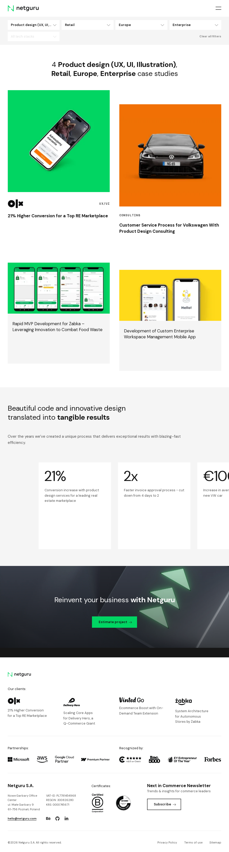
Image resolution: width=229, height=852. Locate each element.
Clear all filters (210, 36)
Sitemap (215, 842)
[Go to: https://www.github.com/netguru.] (57, 818)
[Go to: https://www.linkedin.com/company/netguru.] (66, 818)
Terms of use (193, 842)
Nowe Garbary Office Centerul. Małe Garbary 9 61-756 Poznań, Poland (24, 802)
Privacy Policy (167, 842)
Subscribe (165, 804)
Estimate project (115, 622)
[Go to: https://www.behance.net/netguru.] (48, 818)
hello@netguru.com (22, 818)
